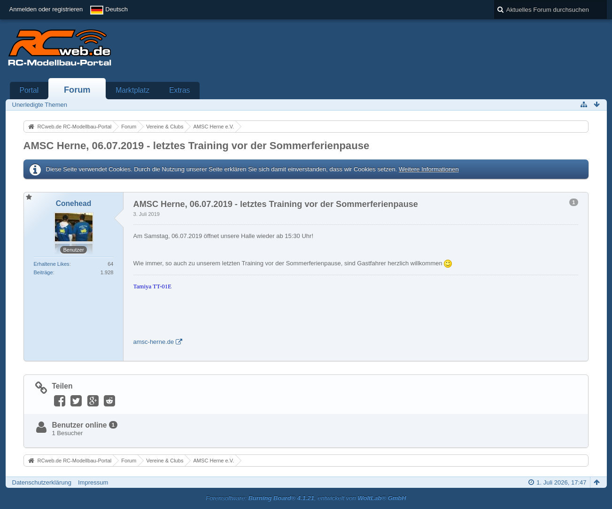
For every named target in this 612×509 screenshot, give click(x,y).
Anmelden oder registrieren (46, 9)
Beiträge (43, 272)
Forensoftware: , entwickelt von (306, 497)
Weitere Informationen (429, 169)
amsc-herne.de (153, 341)
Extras (179, 90)
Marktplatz (132, 90)
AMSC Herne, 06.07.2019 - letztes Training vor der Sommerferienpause (196, 145)
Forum (77, 90)
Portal (29, 90)
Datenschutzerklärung (41, 482)
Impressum (93, 482)
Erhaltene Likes (52, 264)
